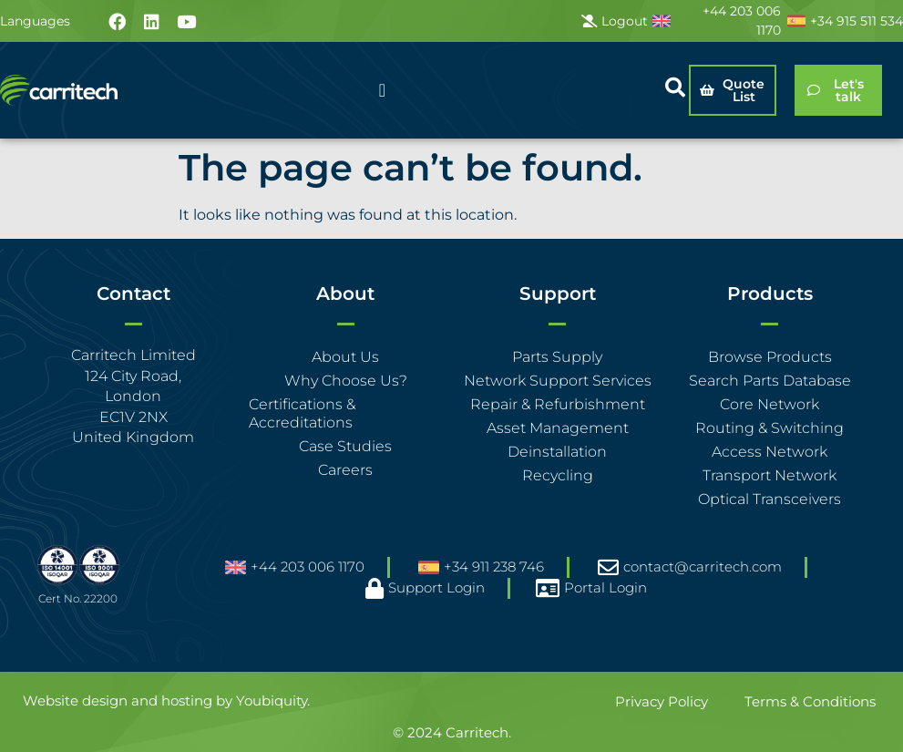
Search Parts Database (770, 380)
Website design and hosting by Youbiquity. (166, 700)
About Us (345, 357)
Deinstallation (557, 451)
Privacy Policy (661, 701)
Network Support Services (558, 380)
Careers (345, 470)
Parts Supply (557, 357)
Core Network (769, 404)
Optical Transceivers (769, 499)
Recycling (557, 475)
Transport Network (769, 475)
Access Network (769, 451)
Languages (35, 21)
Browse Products (770, 357)
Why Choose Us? (345, 380)
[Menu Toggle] (382, 90)
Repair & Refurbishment (557, 404)
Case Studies (345, 446)
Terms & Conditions (810, 701)
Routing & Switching (769, 428)
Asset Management (558, 428)
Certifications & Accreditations (302, 413)
